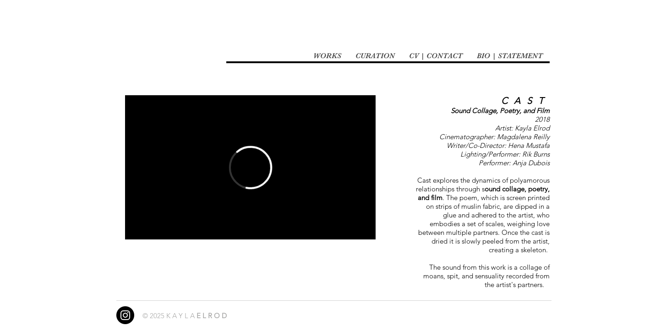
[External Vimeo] (250, 167)
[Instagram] (125, 315)
